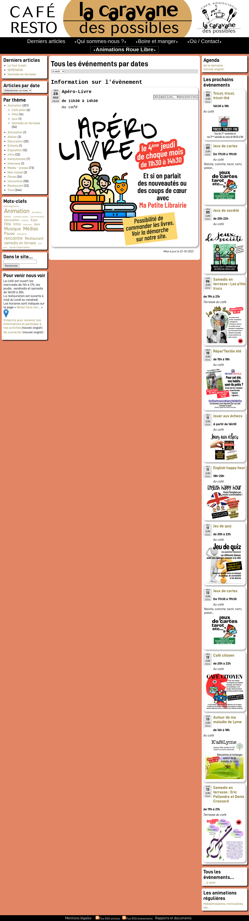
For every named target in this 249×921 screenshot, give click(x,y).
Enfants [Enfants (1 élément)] (25, 220)
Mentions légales (78, 918)
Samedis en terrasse (22, 74)
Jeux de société (226, 210)
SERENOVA (15, 70)
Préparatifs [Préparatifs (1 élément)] (22, 234)
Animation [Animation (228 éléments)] (17, 211)
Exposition (15, 150)
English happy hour (229, 468)
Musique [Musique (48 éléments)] (12, 228)
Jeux (15, 118)
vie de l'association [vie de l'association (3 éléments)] (19, 247)
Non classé (15, 172)
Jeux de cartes (225, 146)
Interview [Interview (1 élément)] (27, 225)
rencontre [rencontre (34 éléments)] (13, 238)
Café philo (19, 110)
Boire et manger (157, 41)
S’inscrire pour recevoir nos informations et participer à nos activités (22, 323)
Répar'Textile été (227, 351)
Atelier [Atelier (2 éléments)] (7, 217)
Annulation (15, 132)
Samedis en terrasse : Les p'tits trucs (229, 283)
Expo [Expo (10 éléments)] (34, 220)
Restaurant (15, 185)
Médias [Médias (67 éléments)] (30, 228)
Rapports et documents (173, 918)
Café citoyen (223, 655)
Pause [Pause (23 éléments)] (9, 233)
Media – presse (18, 167)
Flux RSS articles (109, 918)
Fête (15, 114)
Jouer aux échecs (227, 416)
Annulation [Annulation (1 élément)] (36, 212)
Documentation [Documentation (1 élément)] (37, 217)
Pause (12, 176)
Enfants (13, 145)
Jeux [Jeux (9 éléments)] (37, 224)
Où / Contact (204, 41)
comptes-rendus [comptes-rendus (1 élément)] (20, 217)
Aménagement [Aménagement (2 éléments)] (11, 206)
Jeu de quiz (222, 526)
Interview (14, 163)
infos (11, 154)
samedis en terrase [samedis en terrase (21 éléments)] (20, 243)
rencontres (15, 181)
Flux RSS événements (139, 918)
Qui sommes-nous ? (100, 41)
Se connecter (12, 332)
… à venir (209, 882)
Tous (11, 190)
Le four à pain (17, 65)
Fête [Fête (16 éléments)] (7, 224)
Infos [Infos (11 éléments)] (17, 224)
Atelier (12, 136)
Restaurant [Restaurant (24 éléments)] (34, 238)
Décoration (15, 141)
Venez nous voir (27, 307)
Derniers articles (46, 41)
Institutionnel (17, 159)
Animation (15, 105)
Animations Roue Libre (124, 49)
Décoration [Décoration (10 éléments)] (11, 220)
